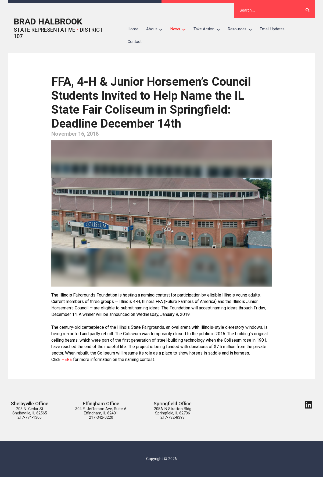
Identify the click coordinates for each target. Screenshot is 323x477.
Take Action (208, 29)
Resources (242, 29)
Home (133, 29)
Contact (135, 41)
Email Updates (272, 29)
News (180, 29)
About (156, 29)
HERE (67, 359)
